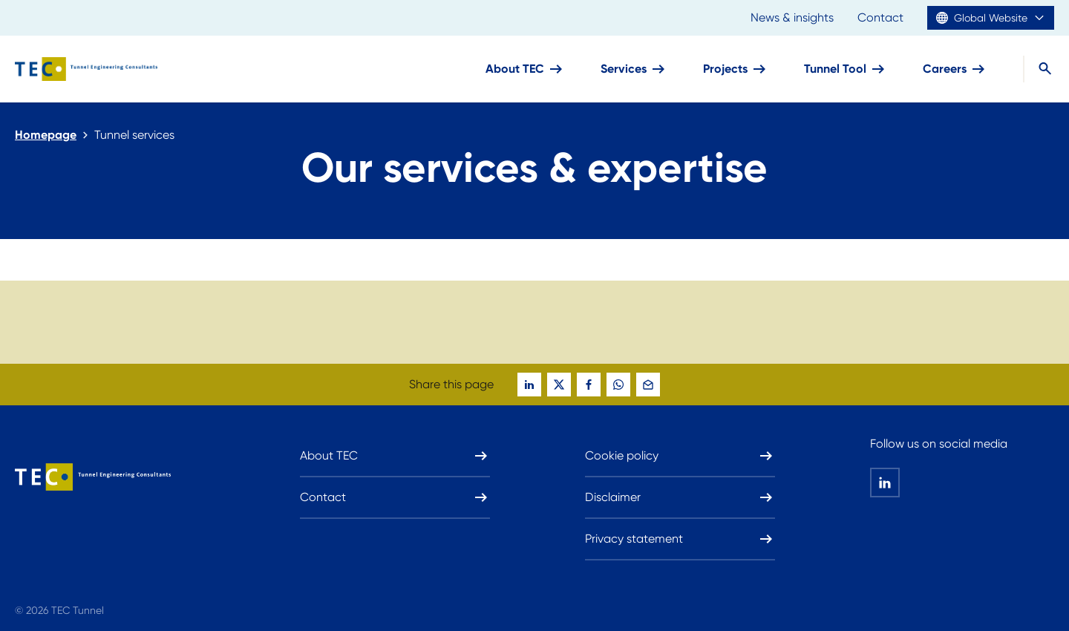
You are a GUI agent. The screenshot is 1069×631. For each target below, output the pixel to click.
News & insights (792, 17)
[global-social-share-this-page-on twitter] (559, 384)
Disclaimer (680, 497)
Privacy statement (680, 539)
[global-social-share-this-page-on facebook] (589, 384)
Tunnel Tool (845, 69)
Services (634, 69)
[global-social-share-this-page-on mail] (648, 384)
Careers (955, 69)
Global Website (990, 18)
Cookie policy (680, 456)
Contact (880, 17)
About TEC (525, 69)
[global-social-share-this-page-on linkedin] (529, 384)
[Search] (1038, 69)
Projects (735, 69)
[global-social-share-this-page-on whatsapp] (618, 384)
